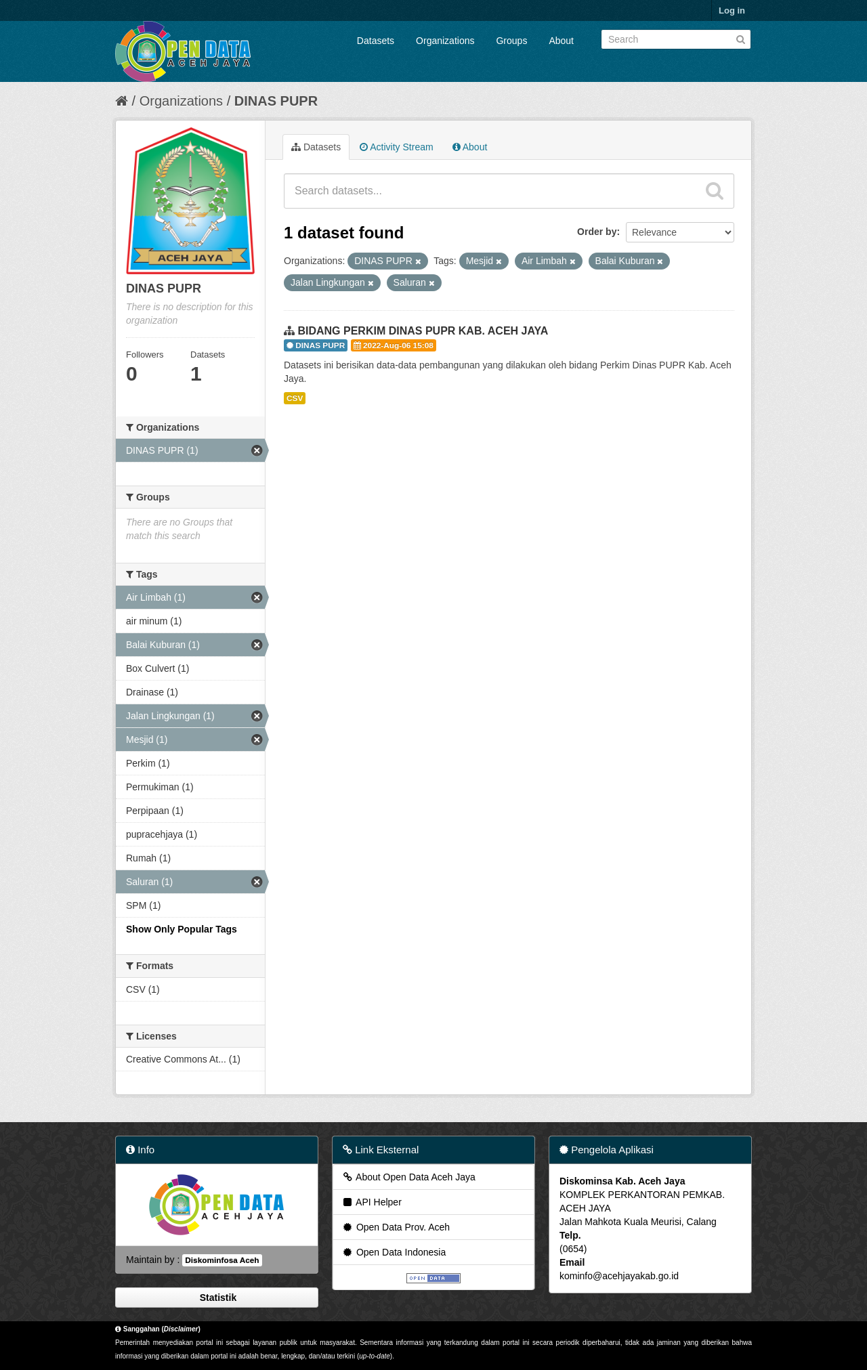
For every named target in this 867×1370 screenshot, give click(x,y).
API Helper (371, 1202)
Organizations (445, 40)
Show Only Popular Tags (181, 929)
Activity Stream (396, 147)
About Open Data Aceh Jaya (408, 1177)
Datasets (375, 40)
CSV (295, 398)
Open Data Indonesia (393, 1252)
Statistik (216, 1297)
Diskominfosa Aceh (222, 1260)
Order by (596, 231)
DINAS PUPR (276, 100)
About (561, 40)
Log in (732, 10)
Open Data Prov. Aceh (395, 1227)
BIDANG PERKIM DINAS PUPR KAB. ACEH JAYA (422, 331)
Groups (511, 40)
